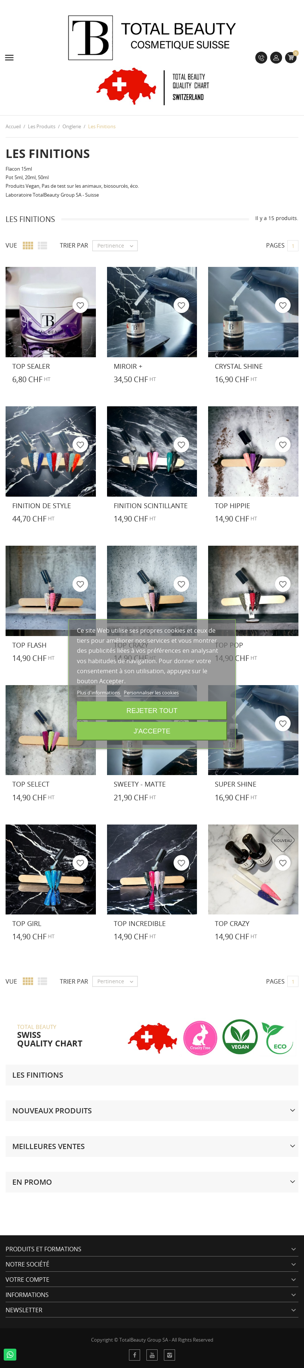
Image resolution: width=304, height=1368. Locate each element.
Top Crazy (232, 923)
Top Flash (29, 645)
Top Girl (26, 923)
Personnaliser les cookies (151, 692)
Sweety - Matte (140, 784)
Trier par (74, 245)
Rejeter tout (151, 710)
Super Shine (235, 784)
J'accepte (152, 731)
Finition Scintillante (151, 505)
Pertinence (117, 246)
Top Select (30, 784)
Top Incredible (140, 923)
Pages (275, 245)
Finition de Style (41, 505)
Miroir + (128, 366)
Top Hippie (232, 505)
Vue (11, 245)
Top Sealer (31, 366)
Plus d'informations (99, 692)
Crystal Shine (239, 366)
